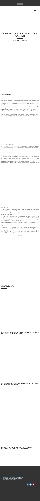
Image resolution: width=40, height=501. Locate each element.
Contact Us (16, 1)
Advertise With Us (23, 1)
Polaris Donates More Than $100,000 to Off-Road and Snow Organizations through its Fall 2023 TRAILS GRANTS (17, 448)
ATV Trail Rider (16, 476)
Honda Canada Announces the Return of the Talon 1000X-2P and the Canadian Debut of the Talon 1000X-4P (20, 333)
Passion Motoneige (14, 477)
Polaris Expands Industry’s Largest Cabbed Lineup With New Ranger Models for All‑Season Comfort (19, 384)
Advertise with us (18, 497)
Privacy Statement (29, 497)
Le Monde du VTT (8, 477)
